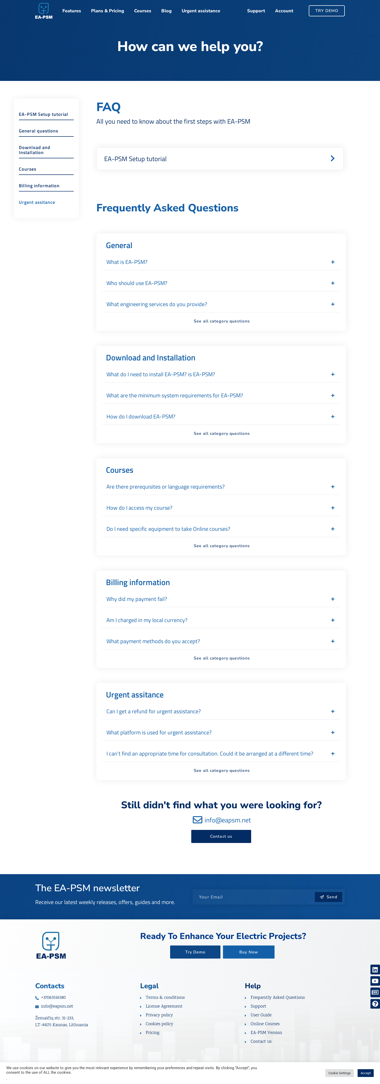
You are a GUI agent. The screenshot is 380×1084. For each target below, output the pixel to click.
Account (284, 11)
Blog (166, 11)
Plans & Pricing (107, 11)
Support (256, 11)
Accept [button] (366, 1073)
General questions (38, 141)
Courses (142, 11)
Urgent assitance (37, 213)
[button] (220, 158)
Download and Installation (34, 161)
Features (71, 11)
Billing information (39, 196)
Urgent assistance (201, 11)
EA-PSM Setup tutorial (43, 125)
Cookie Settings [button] (339, 1073)
